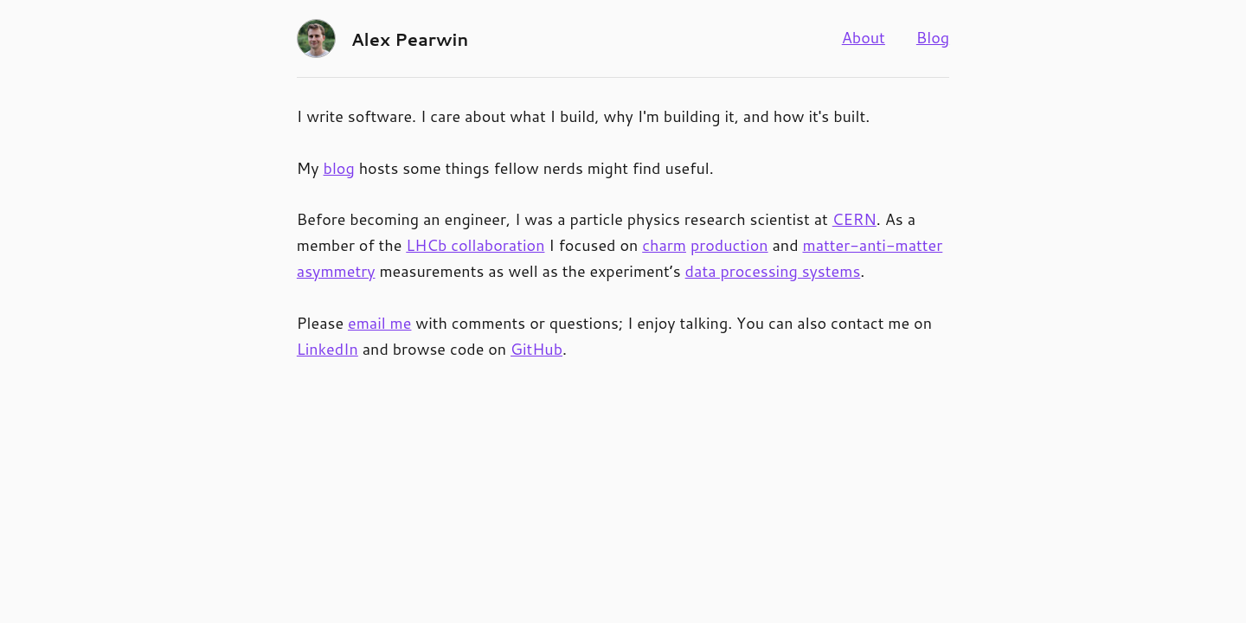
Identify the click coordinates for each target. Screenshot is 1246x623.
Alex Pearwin (410, 39)
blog (339, 168)
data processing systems (773, 271)
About (863, 37)
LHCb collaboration (475, 245)
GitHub (536, 348)
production (729, 245)
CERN (854, 219)
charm (664, 245)
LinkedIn (327, 348)
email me (379, 323)
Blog (932, 37)
